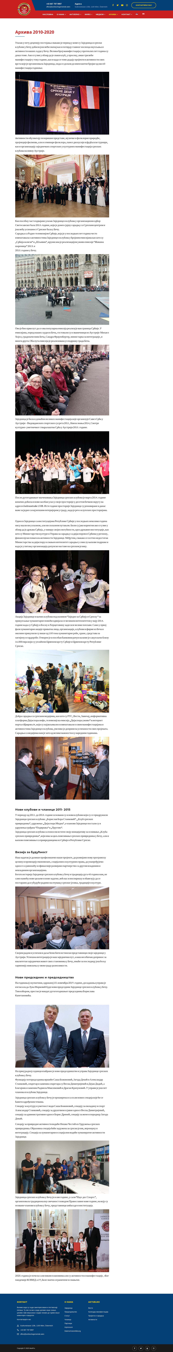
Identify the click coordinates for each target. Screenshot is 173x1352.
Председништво (70, 1312)
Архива (113, 14)
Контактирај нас (144, 5)
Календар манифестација (98, 1312)
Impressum (68, 1327)
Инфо (88, 14)
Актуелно (75, 14)
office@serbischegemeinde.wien (58, 7)
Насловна (48, 14)
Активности (92, 1320)
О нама (61, 14)
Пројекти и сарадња (96, 1316)
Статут (67, 1316)
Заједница (68, 1308)
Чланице (67, 1320)
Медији (100, 14)
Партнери (68, 1323)
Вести (90, 1308)
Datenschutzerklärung (72, 1331)
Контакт (127, 14)
